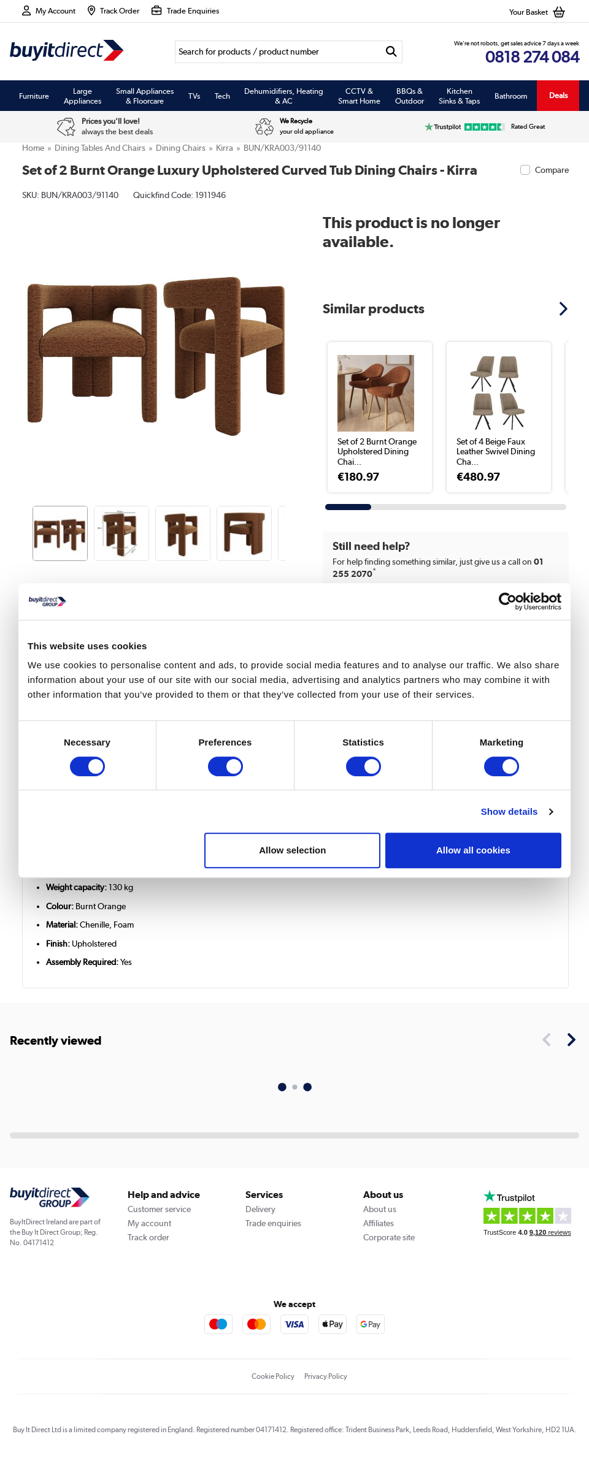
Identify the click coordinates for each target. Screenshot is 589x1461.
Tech (222, 96)
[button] (565, 308)
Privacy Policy (325, 1376)
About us (379, 1209)
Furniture (34, 96)
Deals (558, 95)
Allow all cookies (473, 850)
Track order (148, 1237)
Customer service (159, 1209)
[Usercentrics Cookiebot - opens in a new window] (507, 601)
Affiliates (378, 1223)
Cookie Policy (273, 1376)
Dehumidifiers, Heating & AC (283, 95)
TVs (194, 96)
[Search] (277, 51)
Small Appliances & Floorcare (145, 95)
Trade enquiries (273, 1223)
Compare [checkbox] (552, 170)
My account (149, 1223)
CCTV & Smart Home (359, 95)
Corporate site (389, 1237)
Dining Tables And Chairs (100, 148)
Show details (509, 811)
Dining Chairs (181, 148)
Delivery (260, 1209)
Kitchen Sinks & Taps (459, 95)
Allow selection (292, 850)
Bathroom (511, 96)
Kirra (224, 148)
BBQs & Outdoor (409, 95)
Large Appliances (82, 95)
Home (33, 148)
